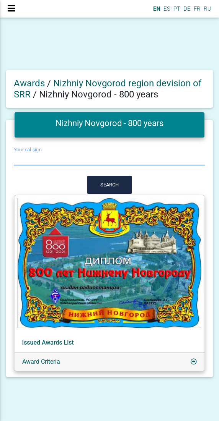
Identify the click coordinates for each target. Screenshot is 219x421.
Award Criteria (41, 361)
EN (156, 8)
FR (196, 8)
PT (176, 8)
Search (109, 185)
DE (186, 8)
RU (207, 8)
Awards (29, 83)
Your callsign (28, 149)
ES (166, 8)
